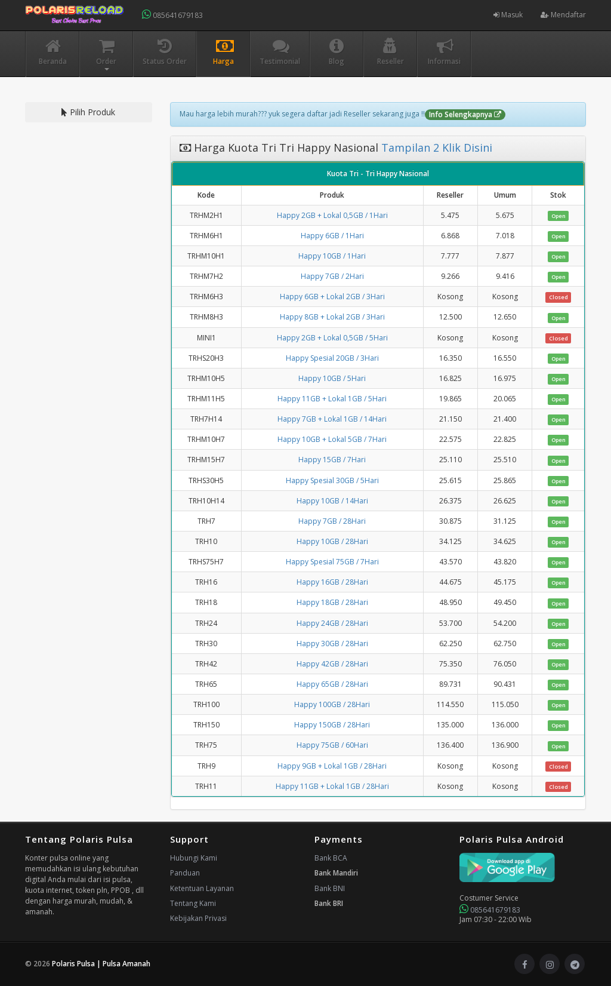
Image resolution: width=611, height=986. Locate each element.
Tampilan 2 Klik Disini (435, 147)
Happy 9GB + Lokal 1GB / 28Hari (332, 766)
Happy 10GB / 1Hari (332, 256)
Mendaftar (563, 15)
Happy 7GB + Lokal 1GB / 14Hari (332, 419)
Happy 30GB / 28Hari (332, 643)
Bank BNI (329, 888)
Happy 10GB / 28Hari (332, 541)
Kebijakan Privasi (198, 918)
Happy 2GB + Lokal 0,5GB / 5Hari (332, 338)
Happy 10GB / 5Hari (332, 378)
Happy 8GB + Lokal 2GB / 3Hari (332, 317)
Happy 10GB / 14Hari (332, 501)
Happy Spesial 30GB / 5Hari (332, 480)
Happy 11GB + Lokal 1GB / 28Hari (332, 786)
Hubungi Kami (193, 858)
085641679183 (172, 14)
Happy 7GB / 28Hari (332, 521)
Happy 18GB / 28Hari (332, 602)
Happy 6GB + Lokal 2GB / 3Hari (332, 296)
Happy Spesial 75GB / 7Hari (332, 562)
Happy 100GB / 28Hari (332, 704)
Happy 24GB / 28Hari (332, 623)
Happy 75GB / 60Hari (332, 745)
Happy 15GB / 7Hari (332, 459)
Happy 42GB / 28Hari (332, 664)
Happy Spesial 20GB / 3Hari (332, 358)
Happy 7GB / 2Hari (332, 276)
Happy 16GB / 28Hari (332, 582)
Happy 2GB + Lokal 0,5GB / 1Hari (332, 215)
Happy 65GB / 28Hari (332, 684)
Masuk (508, 15)
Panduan (185, 873)
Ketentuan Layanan (202, 888)
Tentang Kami (193, 903)
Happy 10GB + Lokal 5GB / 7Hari (332, 439)
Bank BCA (330, 858)
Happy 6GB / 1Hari (332, 236)
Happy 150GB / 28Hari (332, 725)
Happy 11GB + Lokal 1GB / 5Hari (332, 399)
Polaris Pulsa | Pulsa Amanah (101, 964)
